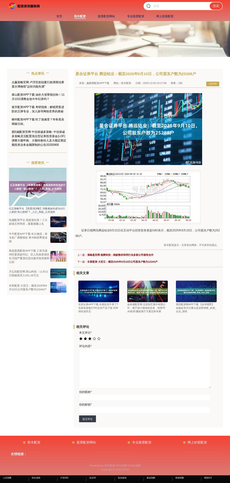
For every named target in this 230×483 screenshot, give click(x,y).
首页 (59, 16)
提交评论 (87, 419)
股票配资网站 (106, 16)
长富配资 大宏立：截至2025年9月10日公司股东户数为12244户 (122, 261)
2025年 (213, 83)
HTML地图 (134, 465)
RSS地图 (121, 465)
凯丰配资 (80, 16)
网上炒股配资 (165, 16)
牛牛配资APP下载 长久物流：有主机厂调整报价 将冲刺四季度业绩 (28, 237)
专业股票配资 (135, 16)
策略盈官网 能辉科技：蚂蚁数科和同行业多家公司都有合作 (120, 254)
